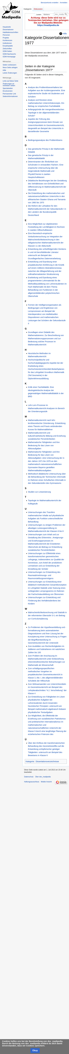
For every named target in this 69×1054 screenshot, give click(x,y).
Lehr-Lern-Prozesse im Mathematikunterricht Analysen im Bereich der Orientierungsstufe (46, 408)
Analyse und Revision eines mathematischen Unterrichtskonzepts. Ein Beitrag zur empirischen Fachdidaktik (46, 103)
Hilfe (65, 34)
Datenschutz (29, 777)
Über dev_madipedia (43, 777)
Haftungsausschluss (31, 782)
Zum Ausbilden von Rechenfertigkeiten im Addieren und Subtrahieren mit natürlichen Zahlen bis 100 (46, 649)
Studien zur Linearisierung (39, 492)
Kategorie (30, 761)
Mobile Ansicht (46, 782)
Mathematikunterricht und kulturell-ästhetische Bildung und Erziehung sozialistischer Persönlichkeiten (47, 436)
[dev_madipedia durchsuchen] (61, 14)
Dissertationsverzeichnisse (47, 761)
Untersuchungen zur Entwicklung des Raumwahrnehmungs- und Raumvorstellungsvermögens (44, 575)
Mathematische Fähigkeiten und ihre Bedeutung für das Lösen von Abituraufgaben (44, 445)
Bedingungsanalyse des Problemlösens (45, 140)
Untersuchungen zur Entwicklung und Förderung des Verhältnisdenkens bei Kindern (44, 600)
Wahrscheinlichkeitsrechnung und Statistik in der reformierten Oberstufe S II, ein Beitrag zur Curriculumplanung (47, 615)
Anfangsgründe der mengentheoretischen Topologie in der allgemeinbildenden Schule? (46, 112)
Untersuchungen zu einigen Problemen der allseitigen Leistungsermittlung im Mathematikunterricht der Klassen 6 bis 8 (46, 528)
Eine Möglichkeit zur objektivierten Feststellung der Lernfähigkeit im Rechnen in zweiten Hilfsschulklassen (46, 227)
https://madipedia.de (48, 25)
